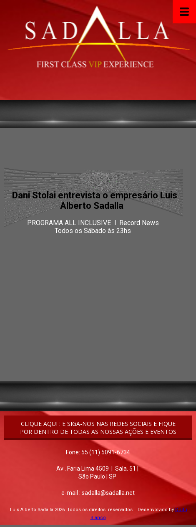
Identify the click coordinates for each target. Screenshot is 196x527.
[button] (98, 428)
